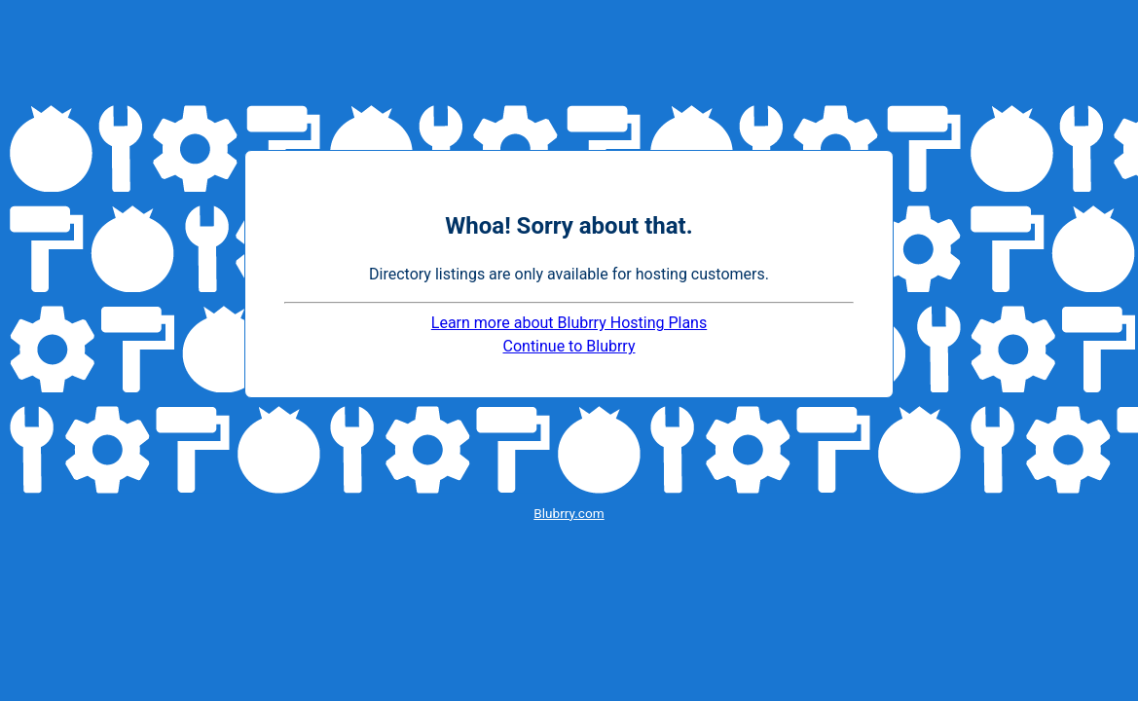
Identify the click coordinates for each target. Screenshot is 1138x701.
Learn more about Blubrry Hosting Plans (569, 323)
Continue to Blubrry (569, 346)
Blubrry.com (568, 513)
